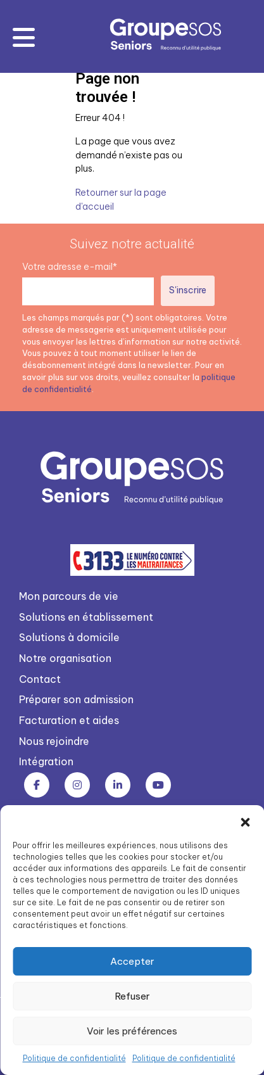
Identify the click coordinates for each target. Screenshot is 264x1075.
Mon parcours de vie (68, 596)
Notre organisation (65, 658)
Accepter (132, 961)
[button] (245, 821)
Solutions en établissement (86, 617)
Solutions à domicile (69, 637)
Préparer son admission (76, 699)
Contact (40, 679)
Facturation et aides (69, 720)
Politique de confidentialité (74, 1058)
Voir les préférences (132, 1031)
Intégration (46, 761)
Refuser (132, 996)
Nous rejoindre (54, 741)
